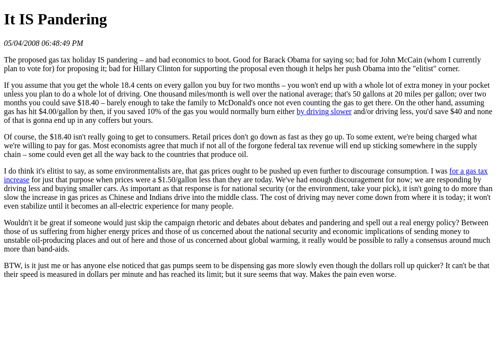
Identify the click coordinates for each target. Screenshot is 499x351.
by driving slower (324, 111)
